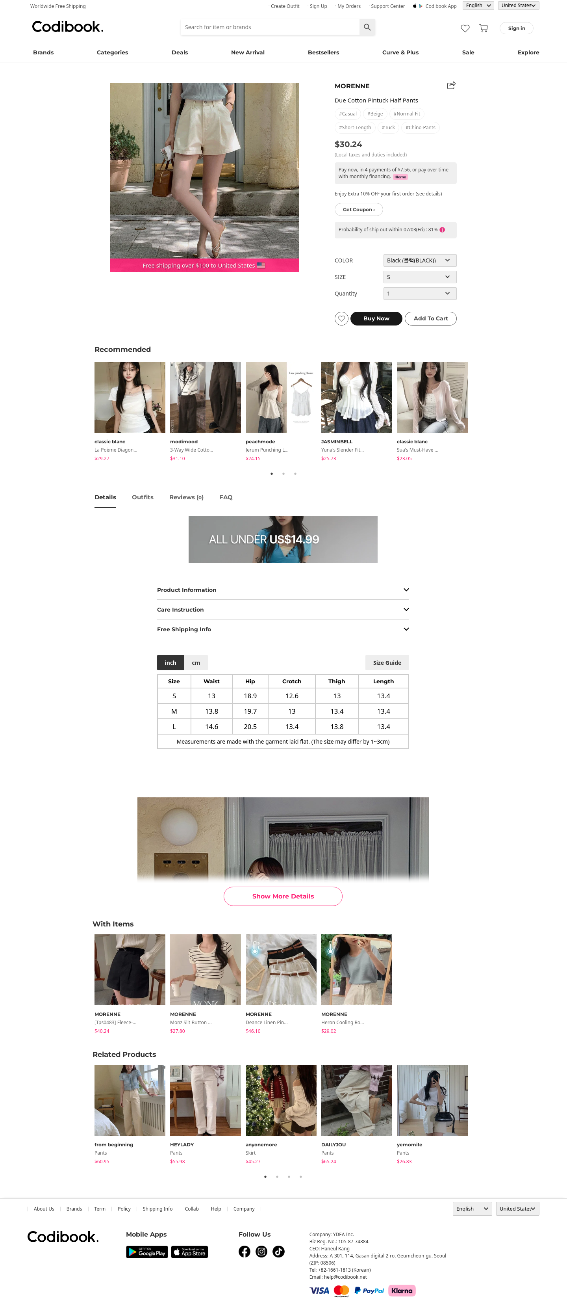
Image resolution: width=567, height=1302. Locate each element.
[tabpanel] (132, 413)
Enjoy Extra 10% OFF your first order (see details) (388, 193)
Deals (180, 52)
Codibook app (441, 6)
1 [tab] (272, 474)
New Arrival (248, 52)
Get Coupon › (359, 209)
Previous (89, 413)
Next (478, 413)
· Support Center (387, 6)
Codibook (67, 26)
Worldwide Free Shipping (58, 6)
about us (44, 1208)
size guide (387, 662)
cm (196, 662)
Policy (124, 1208)
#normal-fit (407, 113)
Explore (528, 52)
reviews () (186, 497)
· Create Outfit (284, 6)
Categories (112, 52)
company (244, 1208)
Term (100, 1208)
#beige (375, 113)
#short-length (355, 127)
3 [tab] (295, 474)
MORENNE (352, 86)
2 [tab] (283, 474)
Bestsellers (323, 52)
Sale (468, 52)
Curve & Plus (400, 52)
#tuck (388, 127)
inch (171, 662)
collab (192, 1208)
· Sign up (317, 6)
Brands (43, 52)
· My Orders (348, 6)
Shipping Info (158, 1208)
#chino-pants (420, 127)
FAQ (226, 497)
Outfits (143, 497)
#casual (348, 113)
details (105, 497)
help (216, 1208)
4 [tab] (301, 1177)
